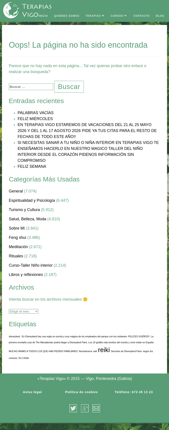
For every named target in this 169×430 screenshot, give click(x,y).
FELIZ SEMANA (32, 166)
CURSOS (119, 15)
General (16, 191)
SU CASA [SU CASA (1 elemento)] (23, 358)
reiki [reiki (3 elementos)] (104, 349)
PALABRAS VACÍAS (35, 113)
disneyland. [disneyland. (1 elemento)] (15, 336)
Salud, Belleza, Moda (27, 219)
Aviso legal (32, 392)
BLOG (160, 15)
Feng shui (17, 237)
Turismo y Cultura (24, 209)
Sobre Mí (17, 228)
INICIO (43, 15)
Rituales (16, 256)
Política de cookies (81, 392)
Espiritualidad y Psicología (32, 200)
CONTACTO (141, 15)
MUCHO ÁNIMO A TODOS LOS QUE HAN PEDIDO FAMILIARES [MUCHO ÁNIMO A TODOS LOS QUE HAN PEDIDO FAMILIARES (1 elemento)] (43, 351)
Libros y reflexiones (26, 274)
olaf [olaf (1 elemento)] (95, 351)
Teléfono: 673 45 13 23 (134, 392)
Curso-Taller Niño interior (31, 265)
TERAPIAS (95, 15)
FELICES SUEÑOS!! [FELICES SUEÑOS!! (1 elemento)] (139, 336)
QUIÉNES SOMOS (66, 15)
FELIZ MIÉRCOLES (35, 119)
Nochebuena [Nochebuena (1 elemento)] (85, 351)
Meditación (18, 247)
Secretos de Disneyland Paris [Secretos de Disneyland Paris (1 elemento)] (126, 351)
